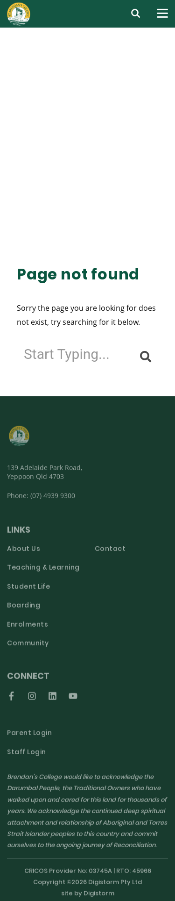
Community (28, 648)
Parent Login (29, 737)
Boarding (23, 610)
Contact (110, 553)
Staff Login (26, 756)
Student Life (28, 591)
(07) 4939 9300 (52, 499)
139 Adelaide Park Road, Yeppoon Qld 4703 (44, 476)
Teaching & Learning (43, 572)
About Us (23, 553)
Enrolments (27, 628)
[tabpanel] (87, 136)
